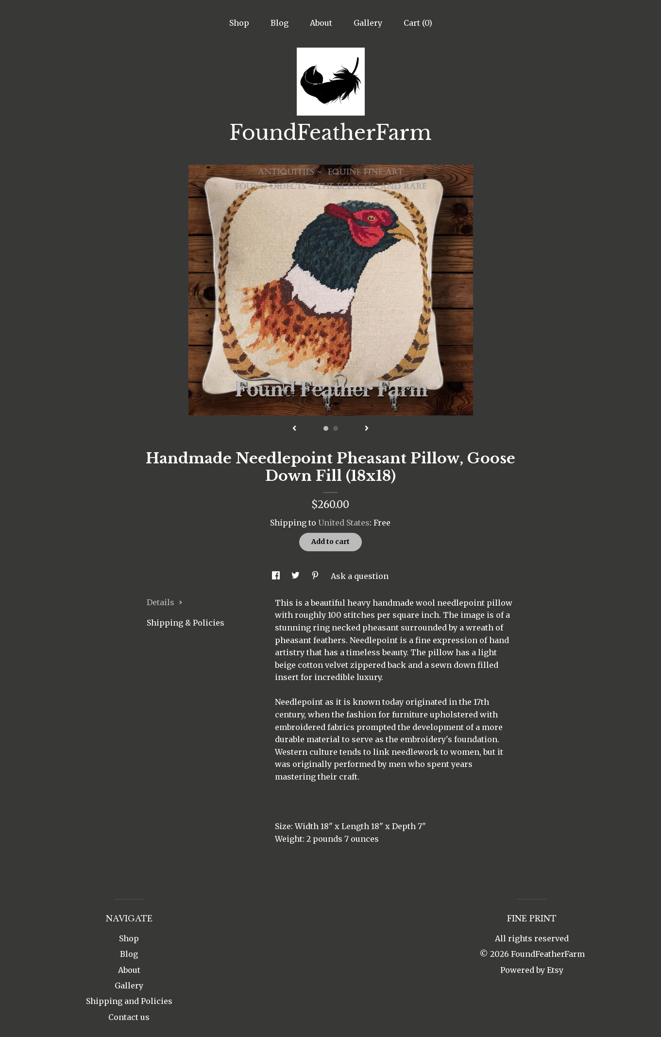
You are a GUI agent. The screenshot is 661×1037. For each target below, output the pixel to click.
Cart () (418, 23)
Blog (279, 23)
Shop (239, 23)
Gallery (368, 23)
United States (344, 522)
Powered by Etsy (531, 970)
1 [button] (325, 428)
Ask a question (360, 576)
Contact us (129, 1017)
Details (165, 602)
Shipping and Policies (129, 1001)
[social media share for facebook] (277, 576)
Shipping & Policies (185, 623)
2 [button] (335, 428)
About (321, 23)
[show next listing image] (366, 428)
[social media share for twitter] (296, 576)
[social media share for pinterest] (316, 576)
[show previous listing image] (294, 428)
